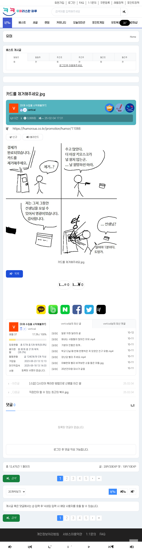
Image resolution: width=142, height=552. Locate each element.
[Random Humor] (70, 547)
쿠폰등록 (105, 2)
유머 (9, 36)
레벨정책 (118, 2)
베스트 (22, 22)
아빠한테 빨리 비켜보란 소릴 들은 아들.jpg (82, 363)
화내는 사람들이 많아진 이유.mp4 (78, 339)
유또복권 (116, 22)
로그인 (71, 2)
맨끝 (99, 478)
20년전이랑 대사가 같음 (73, 369)
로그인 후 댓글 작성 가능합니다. (71, 449)
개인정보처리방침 (48, 534)
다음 (92, 478)
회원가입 (59, 2)
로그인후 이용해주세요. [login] (71, 65)
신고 (13, 137)
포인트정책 (133, 2)
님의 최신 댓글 (114, 323)
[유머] (55, 333)
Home (133, 37)
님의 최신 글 (71, 323)
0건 (14, 118)
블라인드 (32, 137)
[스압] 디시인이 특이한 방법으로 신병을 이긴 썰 (55, 383)
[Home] (10, 547)
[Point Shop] (90, 547)
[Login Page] (111, 547)
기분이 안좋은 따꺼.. (71, 345)
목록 (14, 273)
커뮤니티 (61, 22)
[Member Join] (132, 547)
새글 (35, 22)
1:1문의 (92, 2)
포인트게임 (98, 22)
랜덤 (47, 22)
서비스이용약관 (72, 534)
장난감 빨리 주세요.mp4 (73, 357)
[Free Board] (30, 547)
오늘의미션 (79, 22)
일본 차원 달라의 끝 (71, 333)
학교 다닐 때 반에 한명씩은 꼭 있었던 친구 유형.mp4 (87, 351)
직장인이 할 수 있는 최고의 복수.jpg (48, 392)
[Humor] (50, 547)
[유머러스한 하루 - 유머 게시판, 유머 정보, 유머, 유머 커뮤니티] (20, 11)
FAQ (81, 2)
